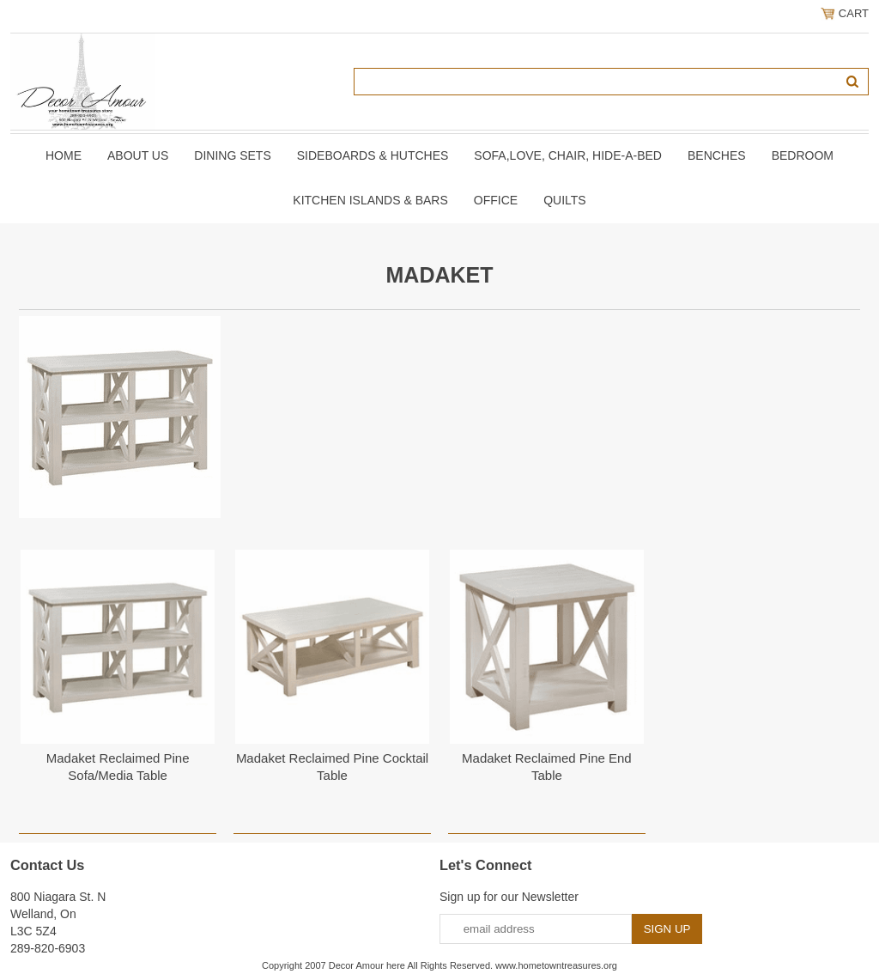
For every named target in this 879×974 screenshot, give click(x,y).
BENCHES (717, 155)
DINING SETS (232, 155)
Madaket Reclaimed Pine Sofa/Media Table (118, 766)
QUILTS (564, 200)
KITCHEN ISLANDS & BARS (370, 200)
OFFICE (496, 200)
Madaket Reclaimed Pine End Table (547, 766)
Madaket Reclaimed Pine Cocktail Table (332, 766)
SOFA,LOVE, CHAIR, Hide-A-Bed (568, 155)
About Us (137, 155)
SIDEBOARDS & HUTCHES (373, 155)
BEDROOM (803, 155)
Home (63, 155)
